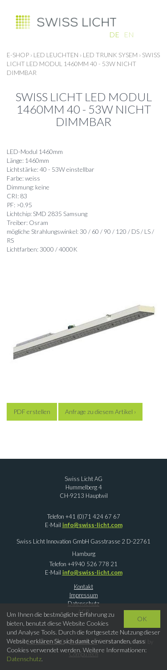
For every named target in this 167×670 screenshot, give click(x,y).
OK (142, 619)
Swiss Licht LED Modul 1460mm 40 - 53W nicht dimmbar (83, 63)
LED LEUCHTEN (55, 55)
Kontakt (83, 586)
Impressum (83, 595)
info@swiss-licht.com (92, 524)
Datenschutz (24, 658)
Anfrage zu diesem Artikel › (100, 411)
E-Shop (18, 55)
